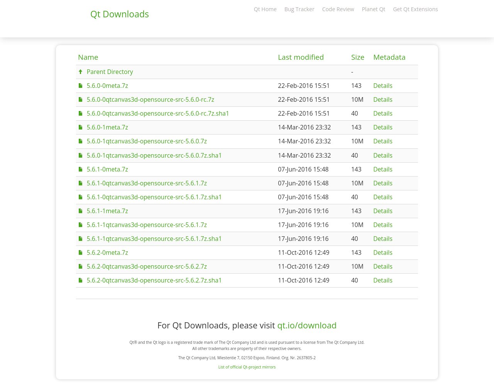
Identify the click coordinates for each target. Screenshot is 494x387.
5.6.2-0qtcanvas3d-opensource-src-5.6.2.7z (147, 266)
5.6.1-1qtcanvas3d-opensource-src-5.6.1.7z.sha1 (154, 238)
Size (357, 57)
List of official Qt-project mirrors (247, 367)
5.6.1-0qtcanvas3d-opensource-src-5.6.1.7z (147, 183)
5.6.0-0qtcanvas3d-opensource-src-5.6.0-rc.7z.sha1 (158, 113)
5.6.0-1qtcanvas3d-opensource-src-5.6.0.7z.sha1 (154, 155)
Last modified (301, 57)
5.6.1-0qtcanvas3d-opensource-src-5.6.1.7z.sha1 (154, 197)
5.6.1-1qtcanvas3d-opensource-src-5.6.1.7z (147, 224)
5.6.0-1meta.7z (107, 127)
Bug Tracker (299, 9)
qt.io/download (307, 325)
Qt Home (265, 9)
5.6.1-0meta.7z (107, 169)
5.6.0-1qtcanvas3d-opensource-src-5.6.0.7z (147, 141)
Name (88, 57)
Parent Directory (110, 71)
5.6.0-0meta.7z (107, 85)
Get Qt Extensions (415, 9)
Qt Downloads (119, 14)
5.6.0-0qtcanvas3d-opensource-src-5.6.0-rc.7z (150, 99)
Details (382, 85)
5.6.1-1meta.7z (107, 211)
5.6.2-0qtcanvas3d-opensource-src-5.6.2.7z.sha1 (154, 280)
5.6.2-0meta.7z (107, 252)
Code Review (338, 9)
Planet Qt (374, 9)
